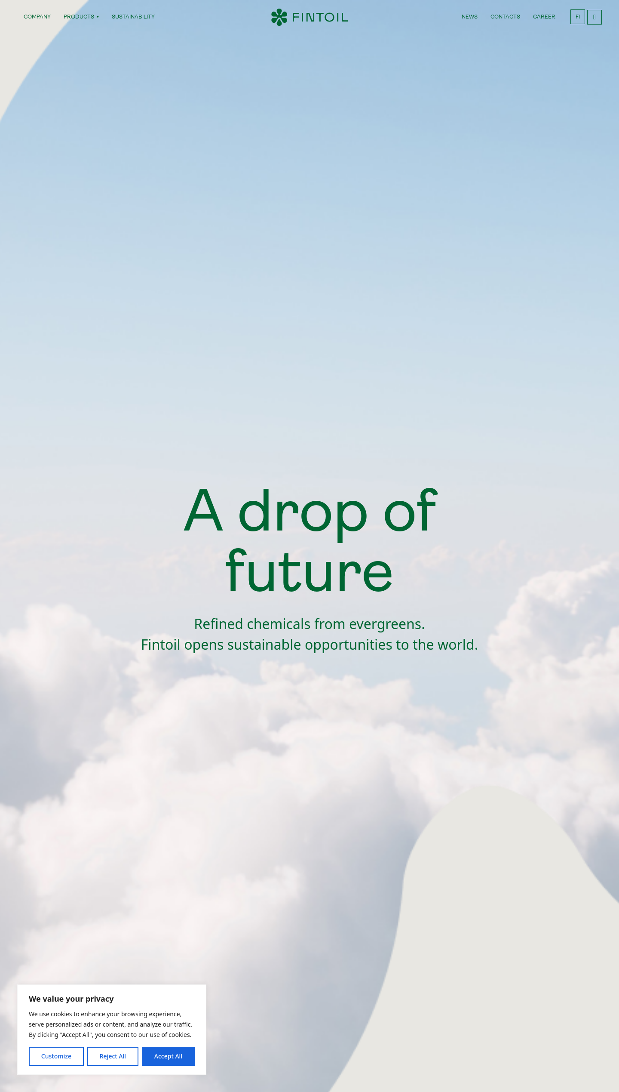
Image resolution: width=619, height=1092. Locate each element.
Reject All (113, 1056)
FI (578, 16)
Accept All (168, 1056)
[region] (111, 1029)
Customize (56, 1056)
